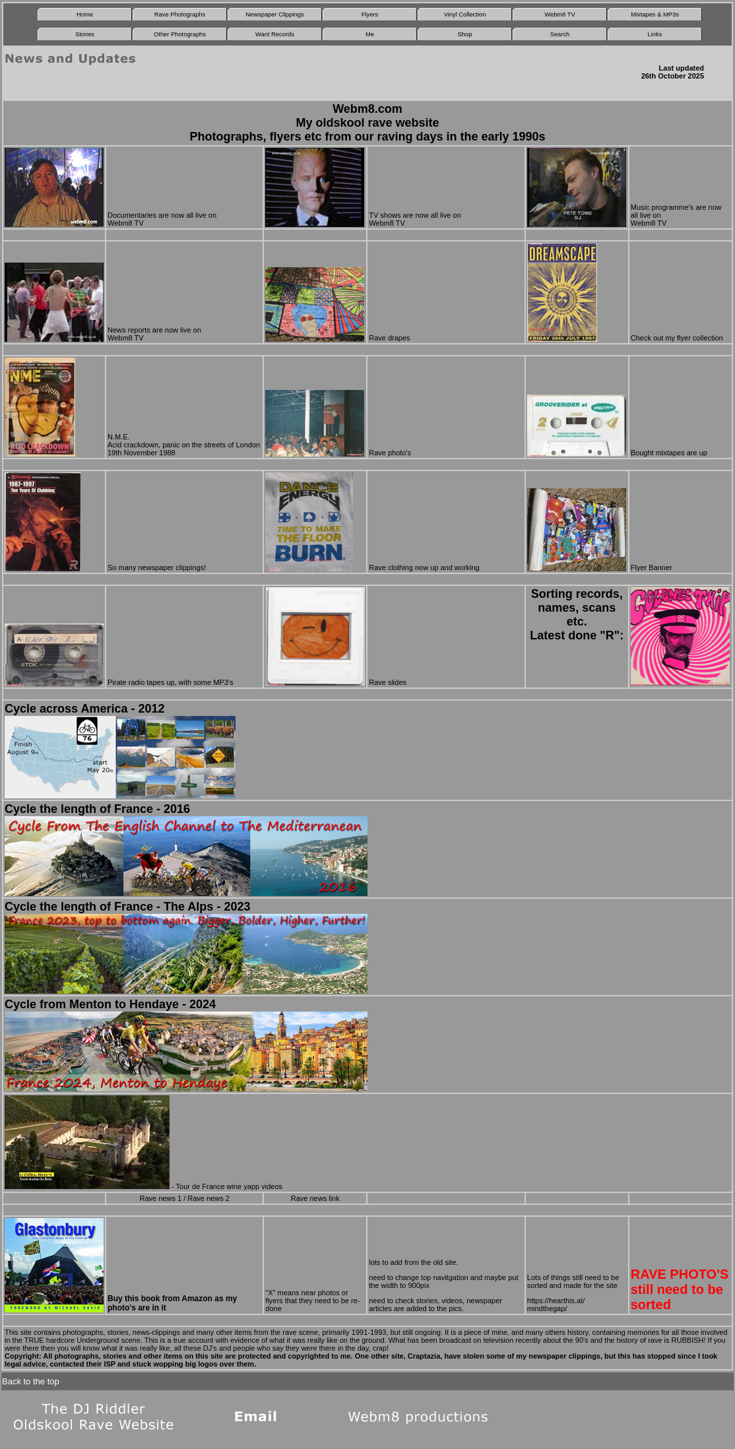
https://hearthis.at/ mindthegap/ (556, 1304)
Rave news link (315, 1198)
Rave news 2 (208, 1198)
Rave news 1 (160, 1198)
